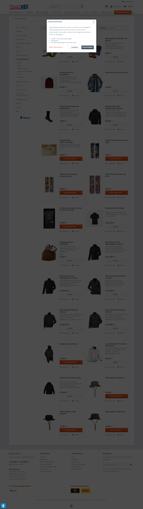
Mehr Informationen (56, 47)
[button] (3, 505)
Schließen (74, 47)
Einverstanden (88, 47)
